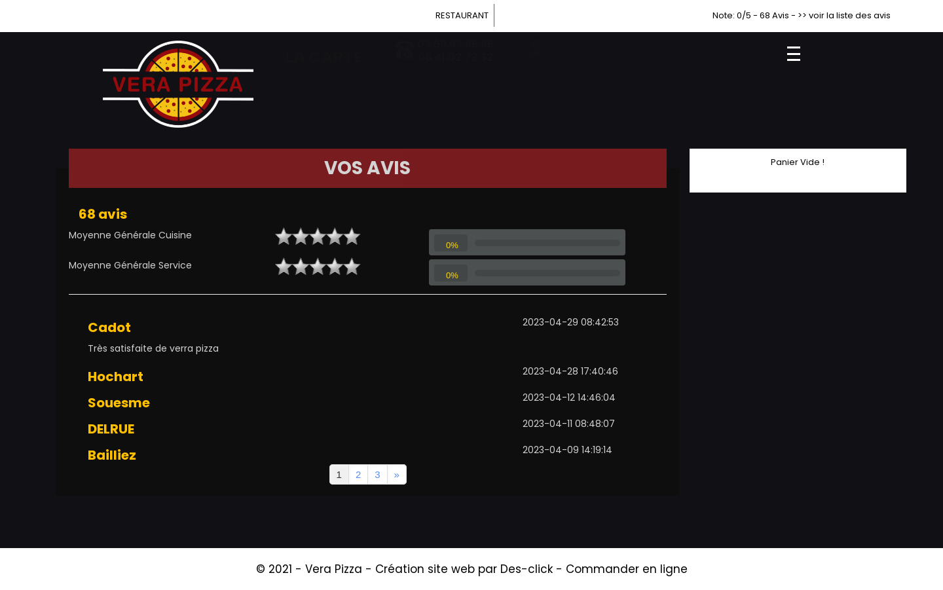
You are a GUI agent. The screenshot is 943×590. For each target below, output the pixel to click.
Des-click (526, 569)
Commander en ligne (627, 569)
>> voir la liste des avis (844, 15)
